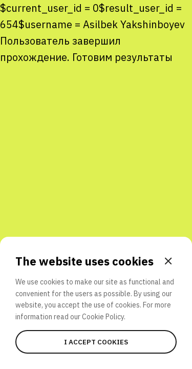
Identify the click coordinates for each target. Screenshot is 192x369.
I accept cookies (96, 341)
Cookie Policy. (103, 316)
